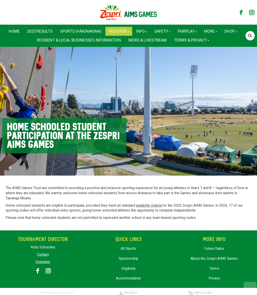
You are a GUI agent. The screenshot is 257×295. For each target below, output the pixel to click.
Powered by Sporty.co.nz (57, 292)
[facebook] (241, 12)
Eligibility (129, 268)
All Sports (128, 248)
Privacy (214, 278)
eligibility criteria (149, 205)
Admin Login (200, 292)
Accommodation (128, 278)
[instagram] (251, 12)
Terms (214, 268)
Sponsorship (128, 258)
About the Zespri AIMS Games (214, 258)
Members (128, 292)
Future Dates (214, 248)
